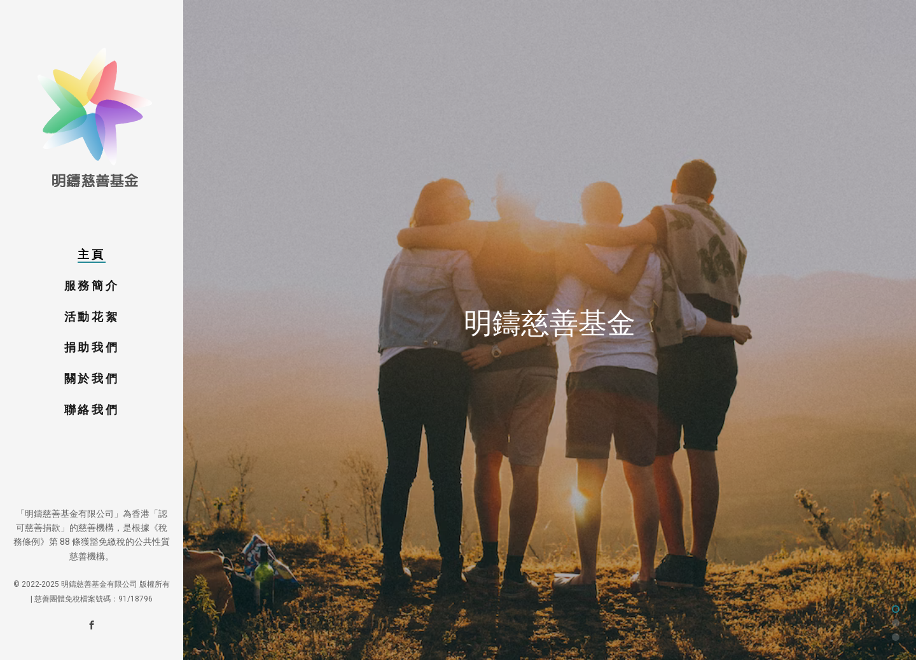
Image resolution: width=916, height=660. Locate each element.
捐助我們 (91, 347)
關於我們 (91, 378)
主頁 (91, 254)
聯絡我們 (91, 409)
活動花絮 (91, 316)
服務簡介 (91, 285)
